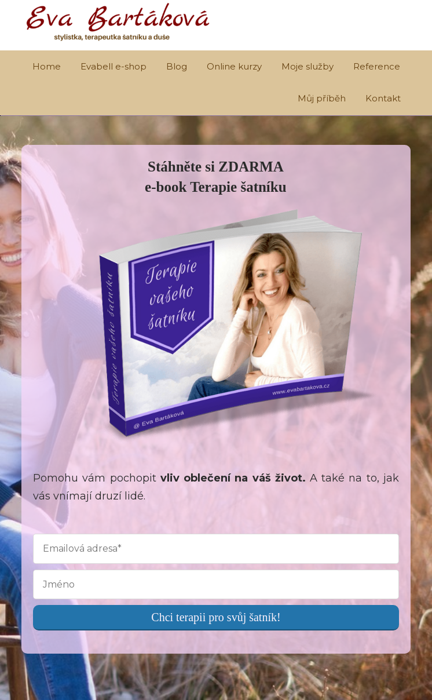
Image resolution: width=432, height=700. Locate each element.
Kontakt (383, 98)
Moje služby (307, 66)
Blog (176, 66)
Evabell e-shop (113, 66)
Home (46, 66)
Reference (376, 66)
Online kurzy (234, 66)
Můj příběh (322, 98)
